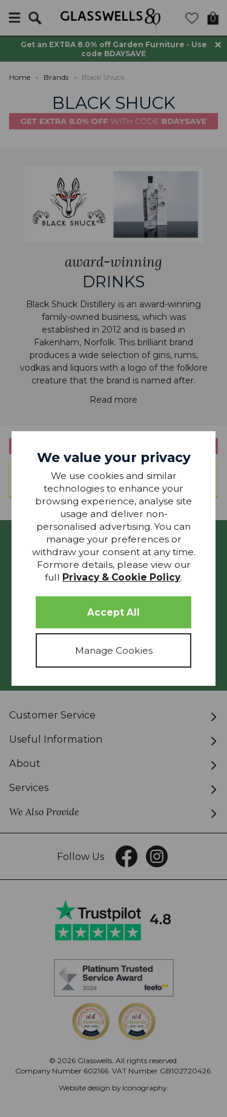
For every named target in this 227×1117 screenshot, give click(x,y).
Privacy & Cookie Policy (121, 577)
